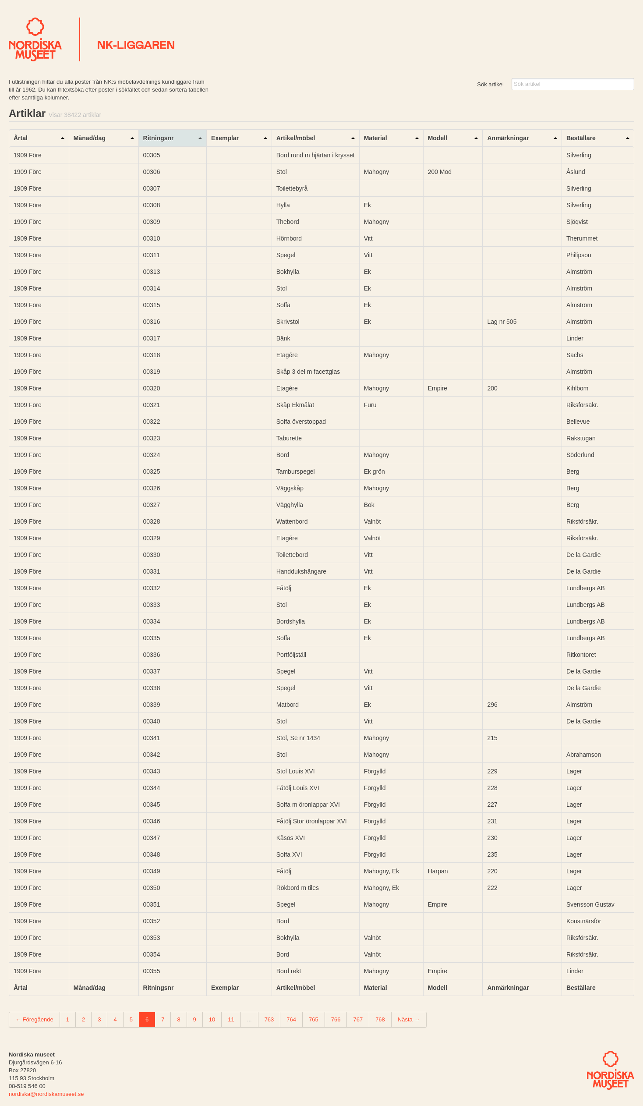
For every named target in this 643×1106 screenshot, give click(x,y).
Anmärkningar (508, 138)
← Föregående (34, 1019)
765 (313, 1019)
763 (269, 1019)
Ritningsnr (158, 138)
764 (291, 1019)
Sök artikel (490, 84)
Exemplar (225, 138)
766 (336, 1019)
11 (231, 1019)
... (249, 1019)
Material (375, 138)
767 (358, 1019)
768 (380, 1019)
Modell (437, 138)
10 (212, 1019)
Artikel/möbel (295, 138)
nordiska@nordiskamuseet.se (46, 1094)
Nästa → (409, 1019)
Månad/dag (90, 138)
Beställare (581, 138)
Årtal (21, 138)
